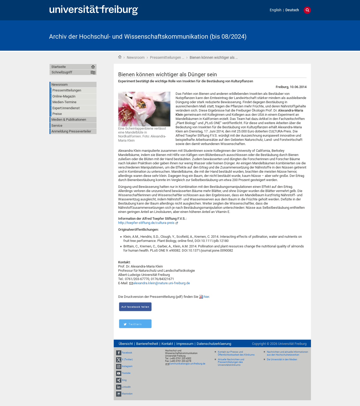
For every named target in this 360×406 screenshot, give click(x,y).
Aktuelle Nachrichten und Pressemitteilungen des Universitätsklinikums (231, 362)
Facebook (127, 352)
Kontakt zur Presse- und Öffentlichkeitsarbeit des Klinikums (236, 353)
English (275, 10)
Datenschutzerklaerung (214, 344)
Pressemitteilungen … (167, 57)
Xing (124, 380)
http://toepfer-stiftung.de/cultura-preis (146, 223)
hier (206, 297)
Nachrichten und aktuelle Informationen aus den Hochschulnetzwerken (287, 353)
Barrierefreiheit (147, 344)
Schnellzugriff (62, 72)
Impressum (184, 344)
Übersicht (126, 344)
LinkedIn (126, 387)
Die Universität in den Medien (282, 359)
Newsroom (136, 57)
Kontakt (167, 344)
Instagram (127, 366)
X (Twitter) (127, 359)
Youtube (126, 373)
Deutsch (292, 10)
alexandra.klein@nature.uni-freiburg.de (161, 283)
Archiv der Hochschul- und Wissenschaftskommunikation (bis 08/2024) (148, 36)
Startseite (119, 57)
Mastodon (127, 393)
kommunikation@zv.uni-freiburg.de (187, 363)
